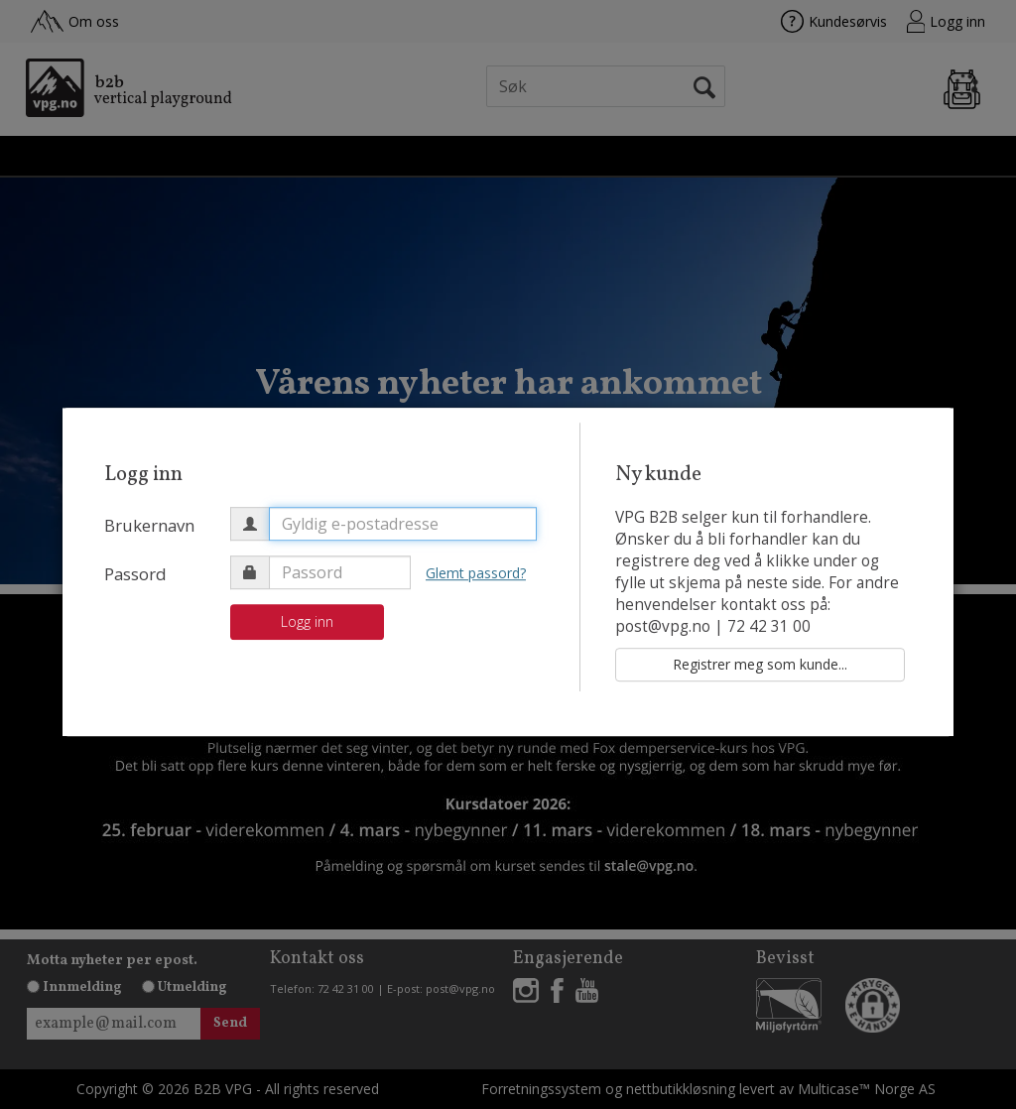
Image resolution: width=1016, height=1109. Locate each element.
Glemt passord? (476, 572)
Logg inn (307, 621)
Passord (135, 573)
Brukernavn (149, 525)
